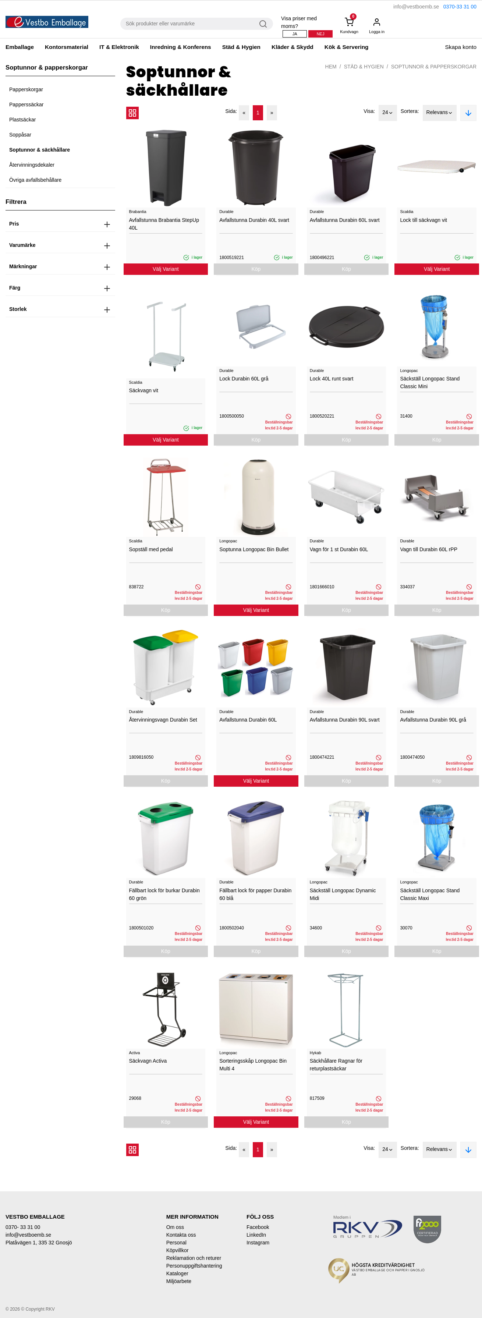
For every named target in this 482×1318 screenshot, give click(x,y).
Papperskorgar (26, 89)
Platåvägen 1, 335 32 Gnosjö (39, 1243)
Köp (256, 269)
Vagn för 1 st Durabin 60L (339, 549)
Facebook (258, 1227)
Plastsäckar (22, 120)
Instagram (258, 1243)
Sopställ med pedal (151, 549)
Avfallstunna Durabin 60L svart (345, 220)
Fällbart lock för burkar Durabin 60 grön (164, 894)
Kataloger (177, 1273)
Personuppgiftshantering (194, 1266)
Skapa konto (460, 47)
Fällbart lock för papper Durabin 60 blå (255, 894)
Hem (331, 67)
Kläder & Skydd (292, 47)
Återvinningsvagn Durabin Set (163, 720)
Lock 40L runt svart (332, 379)
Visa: (369, 111)
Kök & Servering (347, 47)
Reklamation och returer (193, 1258)
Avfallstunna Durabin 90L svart (345, 720)
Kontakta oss (181, 1235)
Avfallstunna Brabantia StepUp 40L (164, 224)
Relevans (439, 113)
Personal (176, 1243)
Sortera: (410, 111)
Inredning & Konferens (180, 47)
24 (387, 113)
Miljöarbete (178, 1281)
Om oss (175, 1227)
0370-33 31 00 (459, 7)
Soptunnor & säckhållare (39, 150)
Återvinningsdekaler (31, 165)
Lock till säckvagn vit (423, 220)
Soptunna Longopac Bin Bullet (253, 549)
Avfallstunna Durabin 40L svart (254, 220)
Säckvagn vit (143, 390)
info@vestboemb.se (416, 7)
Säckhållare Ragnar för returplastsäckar (336, 1064)
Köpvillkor (177, 1250)
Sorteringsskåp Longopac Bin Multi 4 (253, 1064)
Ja (295, 34)
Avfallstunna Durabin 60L (248, 720)
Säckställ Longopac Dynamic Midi (343, 894)
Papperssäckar (26, 104)
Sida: (231, 111)
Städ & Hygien (241, 47)
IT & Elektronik (119, 47)
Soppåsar (20, 135)
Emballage (20, 47)
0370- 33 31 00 (23, 1227)
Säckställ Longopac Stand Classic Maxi (430, 894)
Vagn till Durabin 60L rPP (428, 549)
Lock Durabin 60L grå (243, 379)
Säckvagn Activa (148, 1061)
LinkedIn (256, 1235)
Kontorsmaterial (66, 47)
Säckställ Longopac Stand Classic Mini (430, 382)
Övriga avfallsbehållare (35, 180)
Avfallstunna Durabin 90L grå (433, 720)
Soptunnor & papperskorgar (433, 67)
